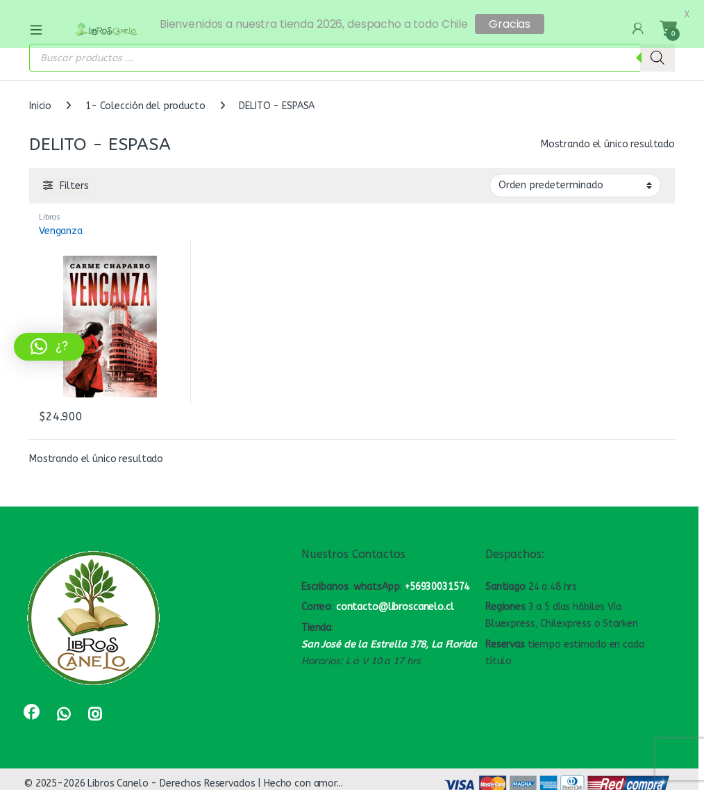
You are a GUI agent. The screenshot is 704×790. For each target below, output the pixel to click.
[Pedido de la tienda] (575, 178)
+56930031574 (437, 579)
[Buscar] (657, 51)
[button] (49, 347)
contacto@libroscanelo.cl (395, 600)
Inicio (40, 99)
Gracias (509, 24)
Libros (49, 209)
